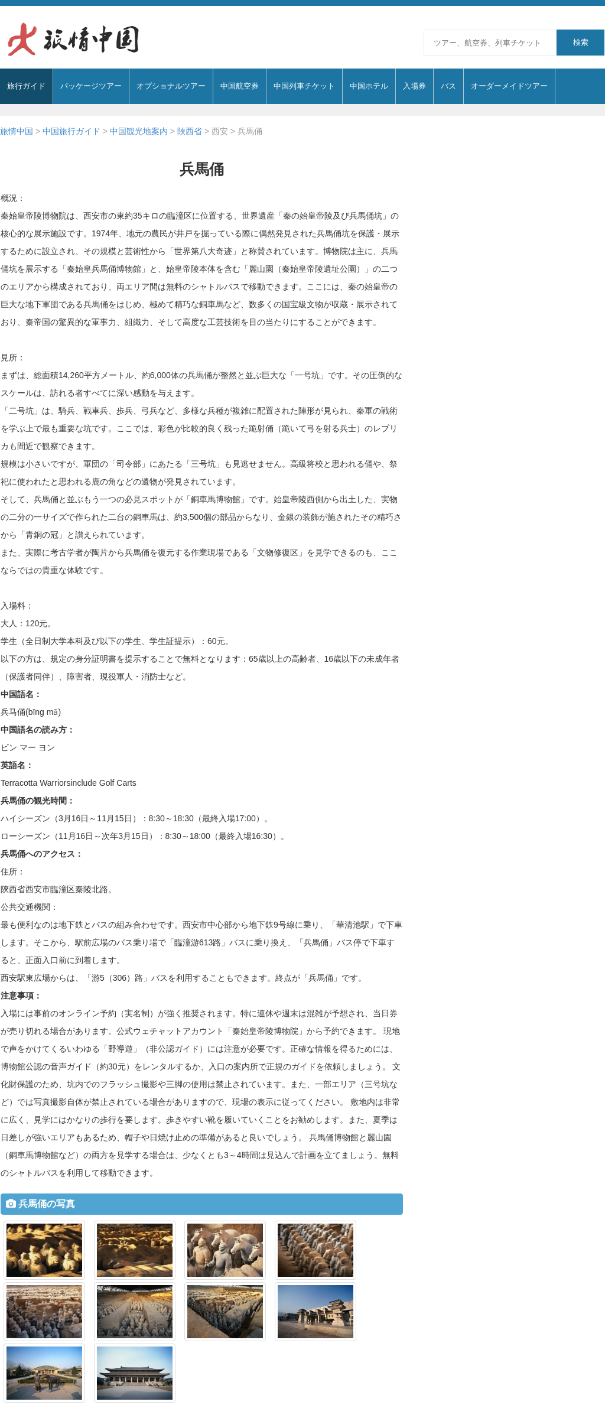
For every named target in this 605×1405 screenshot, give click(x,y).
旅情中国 (16, 131)
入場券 (414, 86)
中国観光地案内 (139, 131)
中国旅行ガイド (71, 131)
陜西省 (189, 131)
